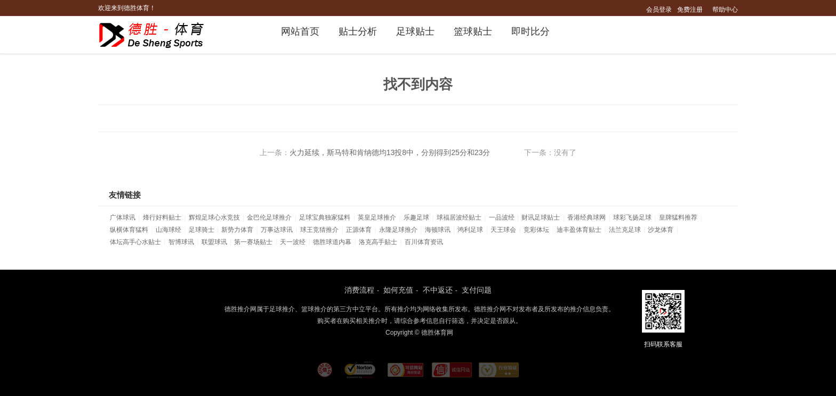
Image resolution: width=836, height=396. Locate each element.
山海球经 (168, 229)
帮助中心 (725, 9)
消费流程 (359, 290)
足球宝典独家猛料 (324, 217)
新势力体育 (237, 229)
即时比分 (530, 31)
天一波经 (293, 242)
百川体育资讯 (424, 242)
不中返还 (438, 290)
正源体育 (359, 229)
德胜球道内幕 (332, 242)
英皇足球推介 (377, 217)
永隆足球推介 (398, 229)
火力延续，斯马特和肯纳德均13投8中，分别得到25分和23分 (390, 152)
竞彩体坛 (536, 229)
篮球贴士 (473, 31)
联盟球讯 (214, 242)
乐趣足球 (416, 217)
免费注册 (690, 9)
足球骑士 (201, 229)
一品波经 (502, 217)
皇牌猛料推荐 (678, 217)
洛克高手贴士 (378, 242)
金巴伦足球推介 (269, 217)
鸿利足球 (470, 229)
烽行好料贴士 (162, 217)
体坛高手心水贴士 (135, 242)
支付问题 (477, 290)
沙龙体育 (660, 229)
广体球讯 (122, 217)
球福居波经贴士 (459, 217)
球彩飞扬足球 (632, 217)
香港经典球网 (586, 217)
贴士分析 (358, 31)
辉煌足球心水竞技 (214, 217)
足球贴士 (415, 31)
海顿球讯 (438, 229)
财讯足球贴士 (540, 217)
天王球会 (503, 229)
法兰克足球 (625, 229)
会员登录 (659, 9)
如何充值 (398, 290)
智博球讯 (181, 242)
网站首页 (300, 31)
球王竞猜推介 (319, 229)
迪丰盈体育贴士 (579, 229)
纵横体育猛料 (129, 229)
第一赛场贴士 (253, 242)
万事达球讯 (277, 229)
